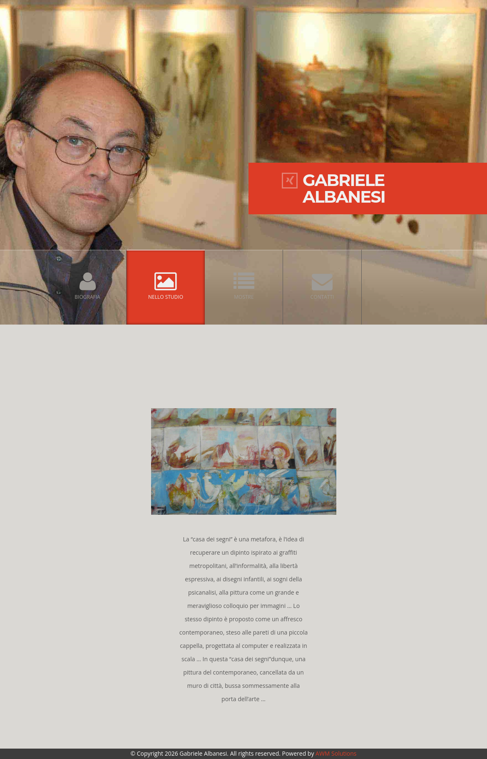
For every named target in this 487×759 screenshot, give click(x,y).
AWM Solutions (336, 753)
